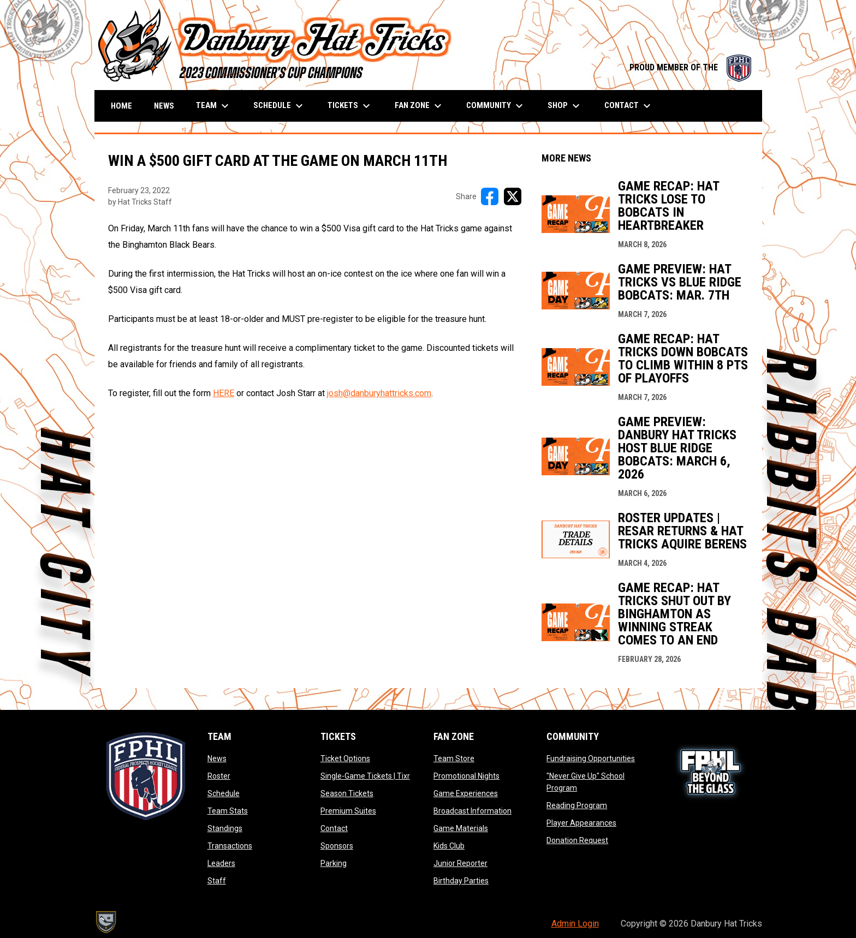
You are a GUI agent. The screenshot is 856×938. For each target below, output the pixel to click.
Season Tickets (346, 793)
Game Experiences (465, 793)
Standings (224, 828)
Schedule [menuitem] (279, 105)
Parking (333, 863)
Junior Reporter (460, 863)
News (217, 758)
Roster (218, 776)
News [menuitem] (164, 106)
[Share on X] (512, 196)
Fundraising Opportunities (590, 758)
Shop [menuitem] (565, 105)
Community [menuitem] (496, 105)
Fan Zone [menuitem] (419, 105)
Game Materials (460, 828)
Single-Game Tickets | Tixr (365, 776)
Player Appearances (581, 822)
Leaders (221, 863)
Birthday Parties (461, 880)
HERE (223, 393)
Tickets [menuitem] (350, 105)
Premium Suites (348, 810)
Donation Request (577, 840)
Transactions (229, 845)
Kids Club (449, 845)
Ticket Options (345, 758)
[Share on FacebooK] (489, 196)
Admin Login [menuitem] (575, 923)
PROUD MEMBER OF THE (690, 67)
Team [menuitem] (213, 105)
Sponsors (336, 845)
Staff (216, 880)
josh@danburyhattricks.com (379, 393)
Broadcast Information (472, 810)
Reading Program (576, 805)
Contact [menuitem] (628, 105)
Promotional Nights (466, 776)
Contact (334, 828)
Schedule (223, 793)
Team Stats (227, 810)
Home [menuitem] (121, 106)
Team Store (453, 758)
